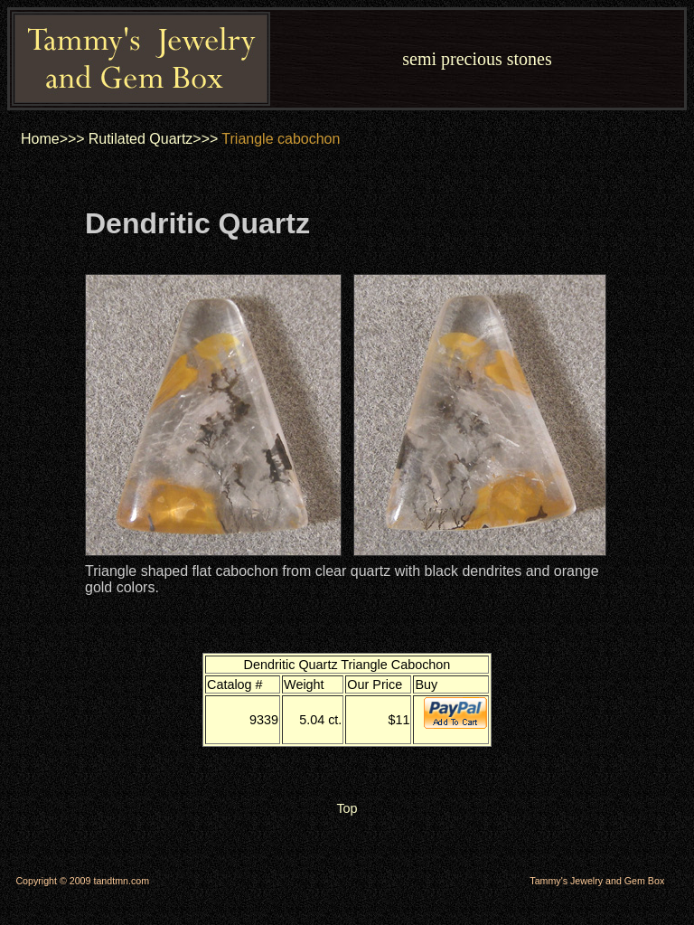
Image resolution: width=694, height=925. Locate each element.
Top (346, 808)
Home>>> (53, 138)
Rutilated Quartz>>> (154, 138)
